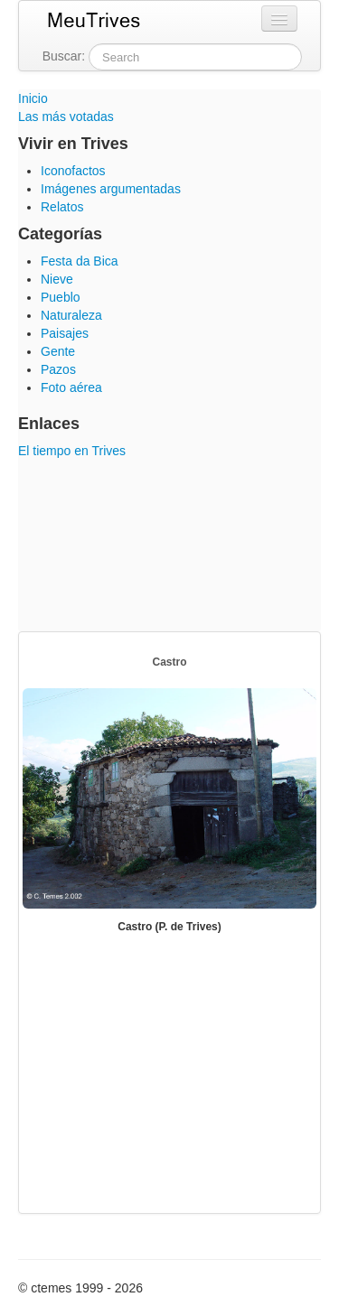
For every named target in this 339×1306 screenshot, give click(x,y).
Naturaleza (71, 315)
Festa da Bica (79, 261)
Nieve (57, 279)
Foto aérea (71, 387)
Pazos (58, 369)
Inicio (33, 98)
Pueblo (60, 297)
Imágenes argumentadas (111, 189)
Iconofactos (73, 170)
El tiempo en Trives (72, 450)
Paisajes (65, 333)
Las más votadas (66, 116)
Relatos (62, 207)
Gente (58, 351)
